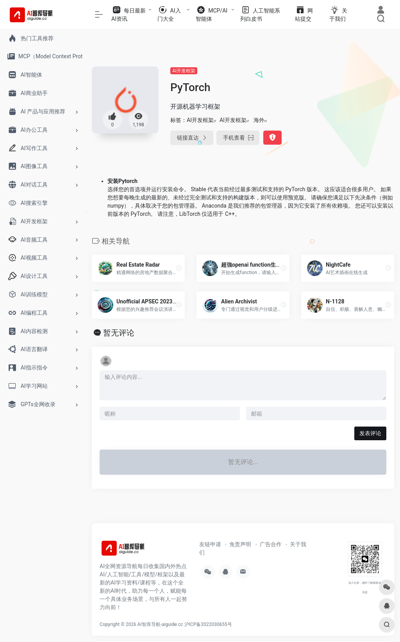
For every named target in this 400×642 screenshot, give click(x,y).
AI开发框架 (183, 71)
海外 (259, 120)
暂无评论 (118, 332)
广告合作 (271, 544)
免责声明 (240, 544)
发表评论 (370, 433)
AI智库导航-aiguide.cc (160, 624)
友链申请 (210, 544)
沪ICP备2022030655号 (208, 624)
